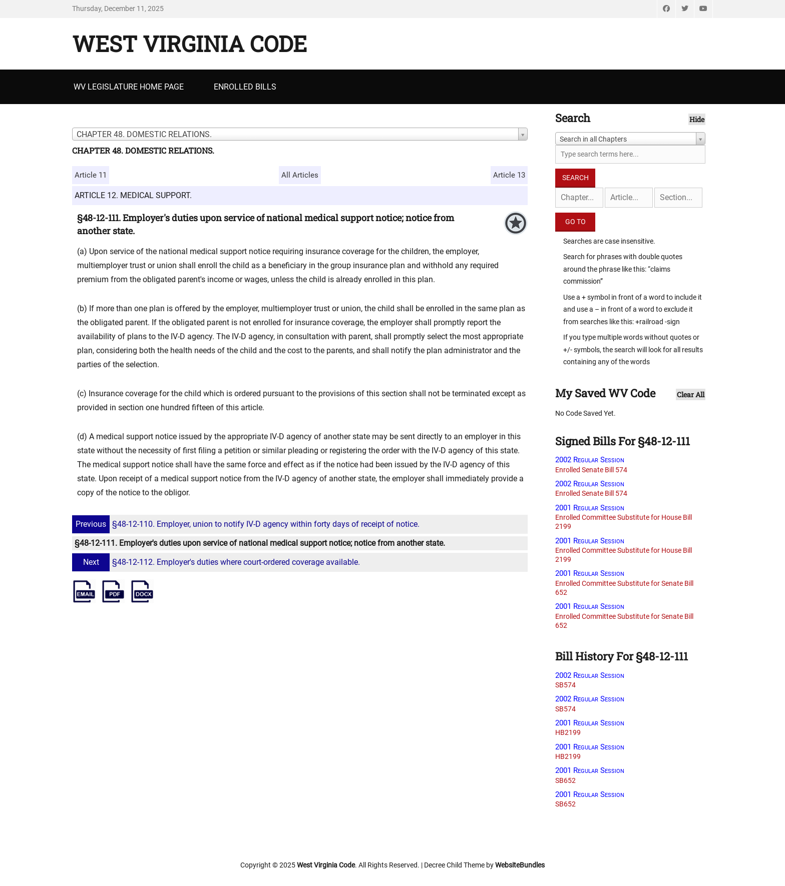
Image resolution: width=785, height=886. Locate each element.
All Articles (299, 175)
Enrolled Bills (245, 87)
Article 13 (509, 175)
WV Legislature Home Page (129, 87)
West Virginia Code (189, 43)
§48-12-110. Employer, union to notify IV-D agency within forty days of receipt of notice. (247, 524)
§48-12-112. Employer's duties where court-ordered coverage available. (217, 562)
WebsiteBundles (520, 865)
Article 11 (91, 175)
